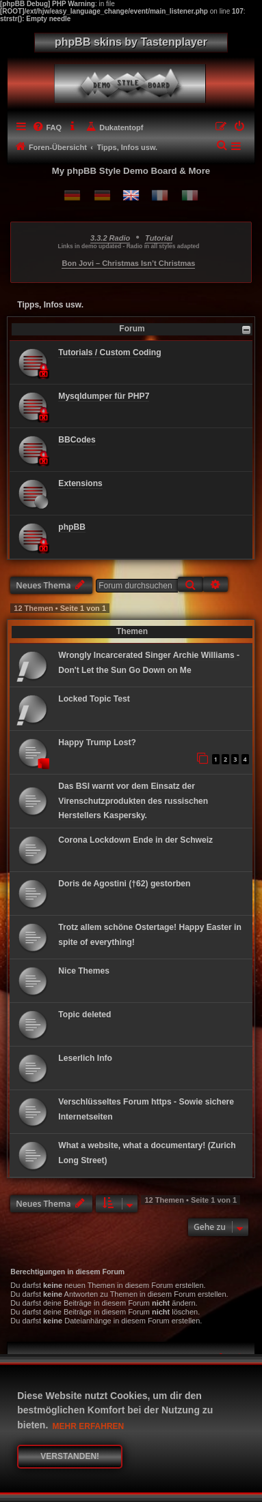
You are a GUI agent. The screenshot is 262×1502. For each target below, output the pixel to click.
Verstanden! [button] (69, 1456)
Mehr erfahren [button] (89, 1426)
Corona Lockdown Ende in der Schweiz (135, 840)
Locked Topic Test (93, 699)
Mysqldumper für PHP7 (103, 396)
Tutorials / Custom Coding (109, 352)
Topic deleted (84, 1014)
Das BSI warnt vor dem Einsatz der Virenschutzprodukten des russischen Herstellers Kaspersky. (133, 801)
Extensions (80, 483)
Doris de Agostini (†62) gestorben (124, 883)
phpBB (72, 527)
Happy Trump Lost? (97, 742)
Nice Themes (83, 971)
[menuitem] (47, 127)
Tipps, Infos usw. (50, 305)
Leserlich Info (85, 1058)
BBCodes (76, 440)
